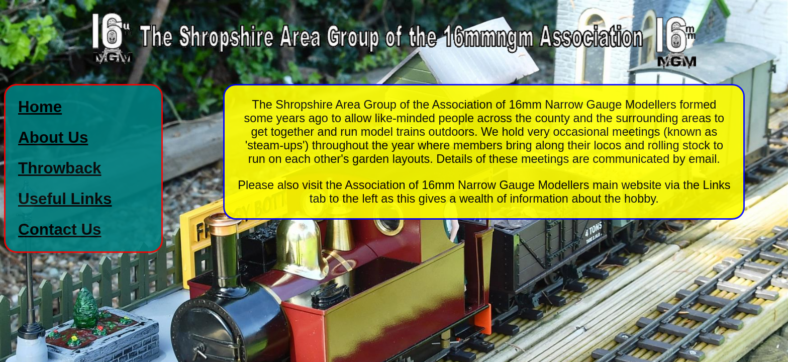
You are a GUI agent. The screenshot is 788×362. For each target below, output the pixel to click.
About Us (53, 137)
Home (40, 107)
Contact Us (60, 229)
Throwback (60, 168)
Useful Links (65, 199)
